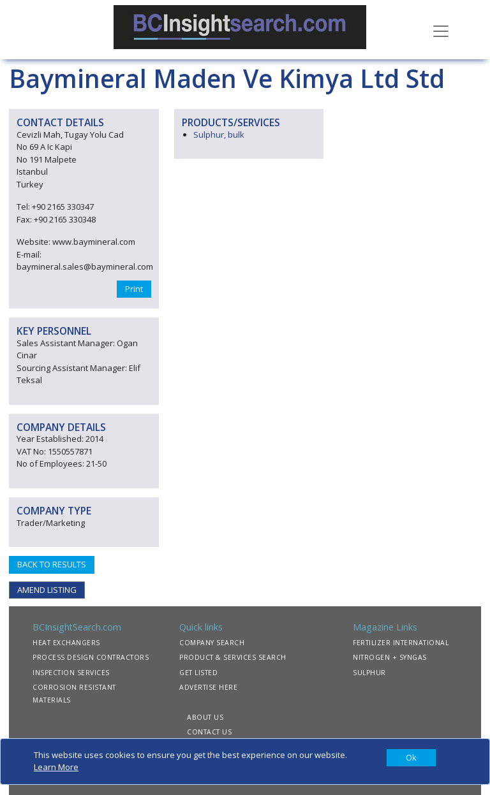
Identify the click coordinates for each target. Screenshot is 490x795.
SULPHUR (369, 672)
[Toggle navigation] (441, 30)
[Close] (411, 758)
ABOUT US (205, 717)
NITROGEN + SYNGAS (390, 657)
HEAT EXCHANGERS (66, 642)
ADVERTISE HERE (208, 687)
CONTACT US (209, 731)
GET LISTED (198, 672)
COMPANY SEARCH (211, 642)
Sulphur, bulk (218, 134)
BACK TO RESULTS (51, 564)
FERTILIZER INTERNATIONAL (401, 642)
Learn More (56, 767)
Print (134, 289)
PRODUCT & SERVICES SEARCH (232, 657)
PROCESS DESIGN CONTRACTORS (91, 657)
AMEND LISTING (47, 589)
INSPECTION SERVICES (71, 672)
